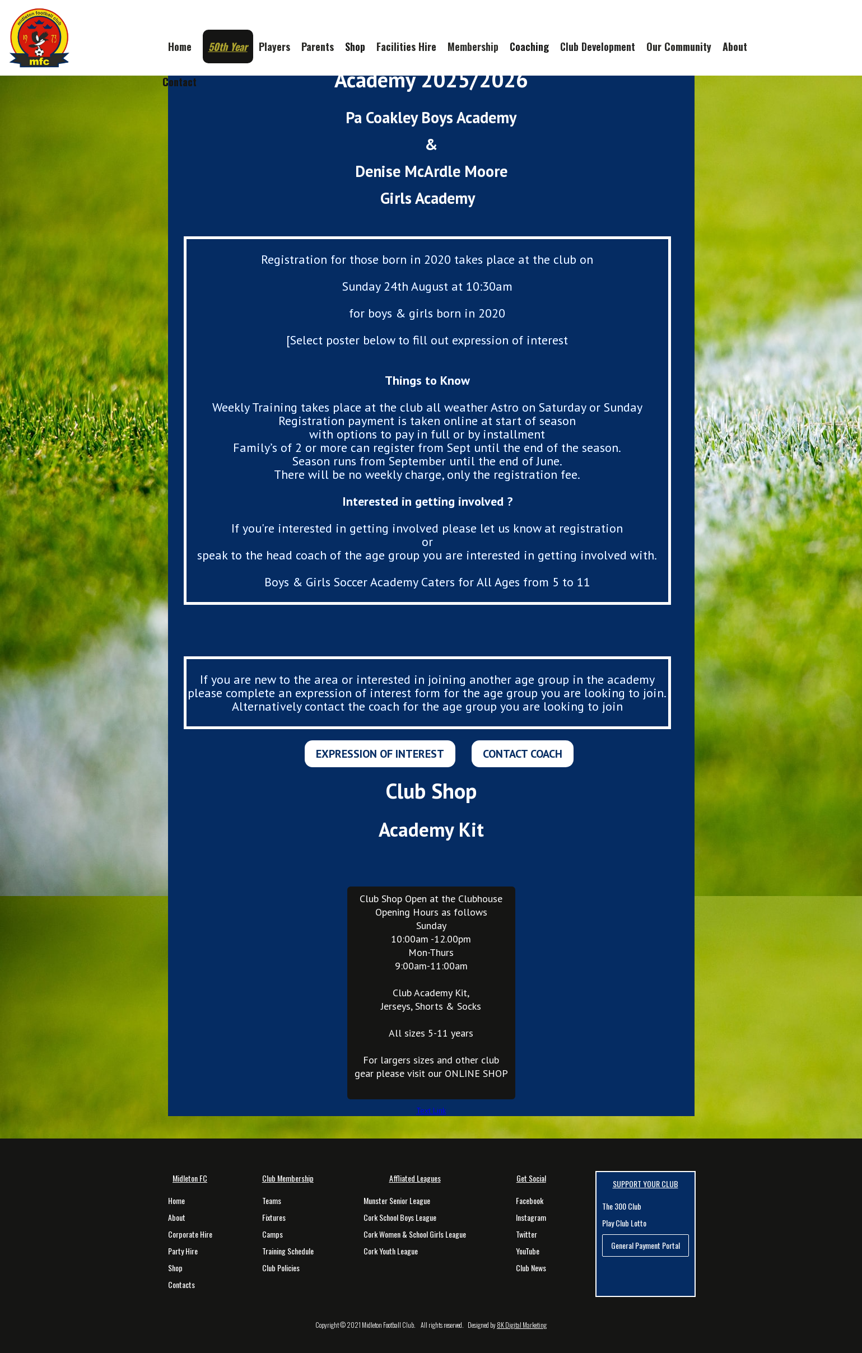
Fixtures (274, 1217)
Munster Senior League (397, 1200)
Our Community (678, 46)
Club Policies (281, 1267)
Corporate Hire (190, 1234)
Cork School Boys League (400, 1217)
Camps (272, 1234)
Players (274, 46)
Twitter (526, 1234)
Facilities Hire (406, 46)
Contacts (181, 1284)
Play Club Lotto (624, 1223)
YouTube (527, 1251)
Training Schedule (288, 1251)
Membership (473, 46)
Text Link (431, 1110)
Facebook (529, 1200)
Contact (179, 81)
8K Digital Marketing (522, 1324)
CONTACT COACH (522, 754)
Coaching (529, 46)
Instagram (531, 1217)
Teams (271, 1200)
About (735, 46)
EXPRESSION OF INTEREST (380, 754)
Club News (531, 1267)
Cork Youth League (391, 1251)
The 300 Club (621, 1206)
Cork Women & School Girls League (415, 1234)
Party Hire (183, 1251)
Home (176, 1200)
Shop (355, 46)
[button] (228, 46)
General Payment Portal (645, 1245)
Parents (317, 46)
